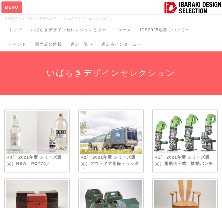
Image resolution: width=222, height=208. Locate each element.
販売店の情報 (48, 44)
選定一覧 (82, 44)
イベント (18, 44)
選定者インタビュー (121, 44)
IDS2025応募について (164, 29)
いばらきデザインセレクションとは (68, 29)
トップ (15, 29)
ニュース (123, 29)
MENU (11, 7)
